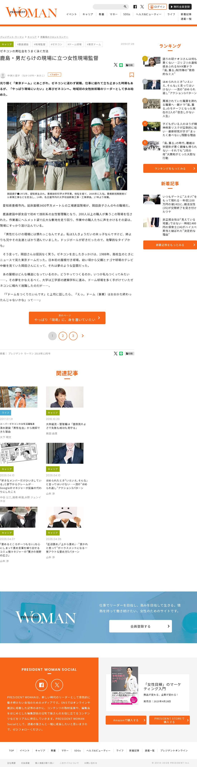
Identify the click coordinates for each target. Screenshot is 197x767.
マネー (114, 14)
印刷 (130, 65)
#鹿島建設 (23, 44)
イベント (71, 14)
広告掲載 (25, 762)
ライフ (171, 14)
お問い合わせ (90, 762)
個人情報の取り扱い (44, 762)
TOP (11, 750)
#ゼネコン (56, 44)
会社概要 (11, 762)
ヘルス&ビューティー (149, 14)
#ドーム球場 (75, 44)
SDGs (126, 14)
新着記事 (186, 14)
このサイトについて (69, 762)
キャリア (88, 14)
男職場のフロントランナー (54, 36)
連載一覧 (186, 19)
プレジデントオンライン (174, 750)
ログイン (157, 7)
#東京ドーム (94, 44)
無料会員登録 (180, 6)
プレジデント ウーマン (12, 36)
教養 (101, 14)
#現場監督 (39, 44)
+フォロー (54, 74)
